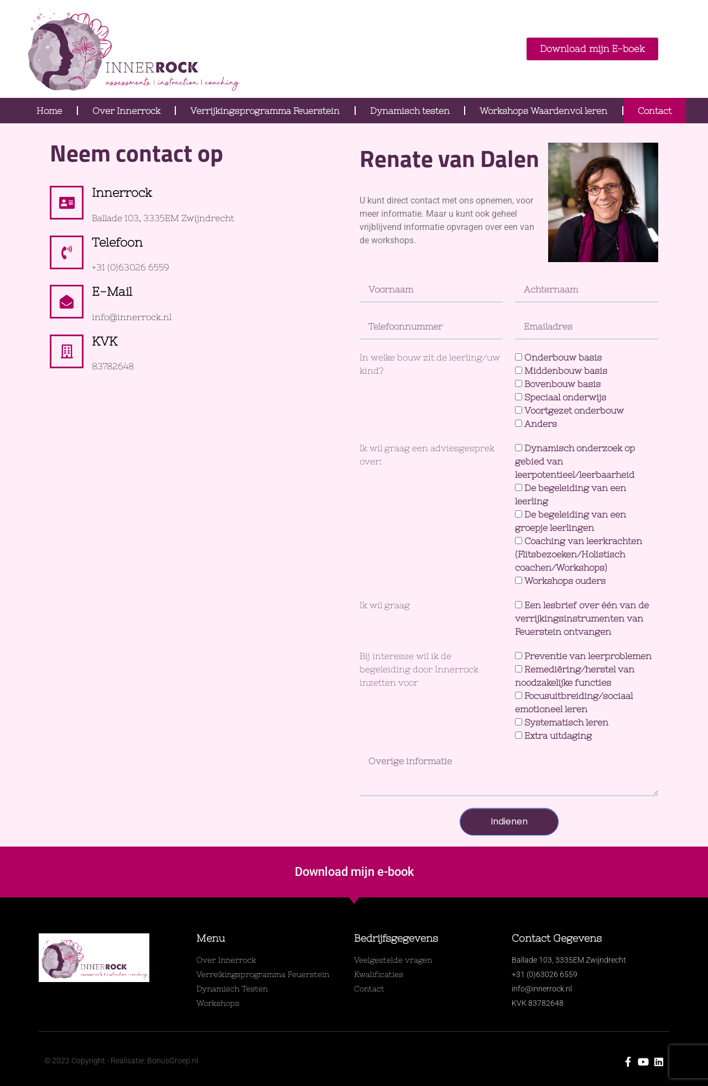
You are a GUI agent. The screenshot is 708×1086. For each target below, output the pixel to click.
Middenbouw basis (565, 370)
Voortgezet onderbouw (574, 410)
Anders (540, 424)
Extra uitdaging (558, 735)
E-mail (112, 292)
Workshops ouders (565, 581)
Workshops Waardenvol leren (543, 111)
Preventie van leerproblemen (588, 656)
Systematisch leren (566, 722)
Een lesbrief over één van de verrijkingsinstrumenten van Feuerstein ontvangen (582, 618)
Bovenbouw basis (562, 384)
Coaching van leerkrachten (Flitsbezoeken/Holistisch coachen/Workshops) (578, 554)
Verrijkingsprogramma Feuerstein (265, 111)
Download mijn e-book (354, 872)
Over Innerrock (126, 111)
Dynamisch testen (410, 111)
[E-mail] (67, 302)
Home (49, 111)
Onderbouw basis (563, 357)
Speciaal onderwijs (565, 397)
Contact (654, 111)
